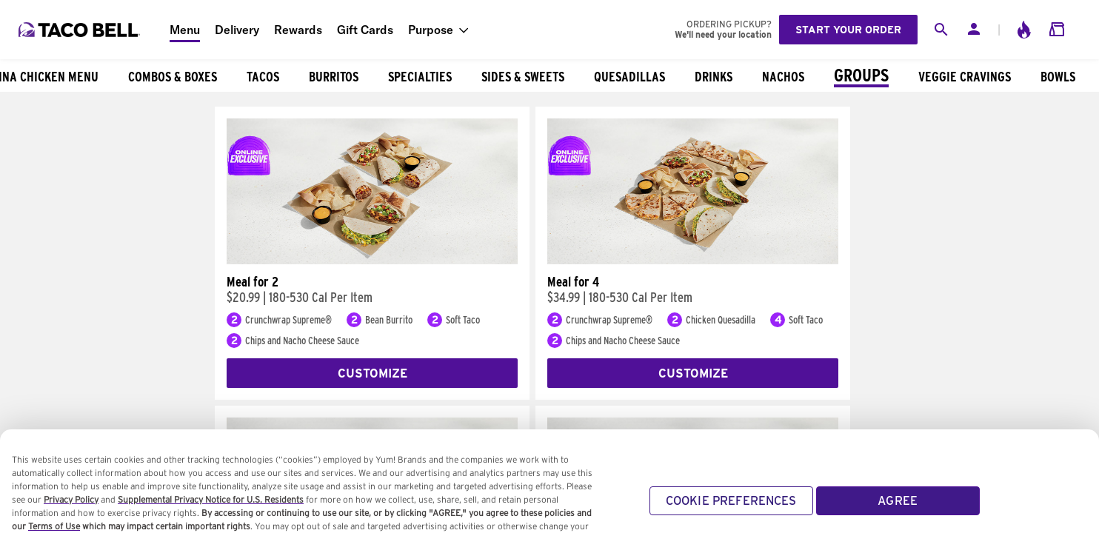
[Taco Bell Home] (81, 29)
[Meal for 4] (692, 260)
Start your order (848, 30)
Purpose (430, 29)
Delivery (237, 29)
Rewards (298, 29)
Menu (185, 29)
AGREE (898, 512)
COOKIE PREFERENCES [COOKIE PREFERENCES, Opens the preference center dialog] (731, 512)
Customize (372, 373)
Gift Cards (365, 29)
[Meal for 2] (372, 260)
